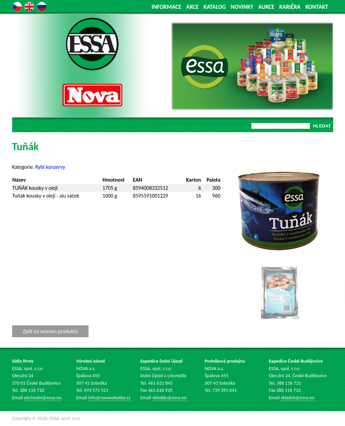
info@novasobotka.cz (109, 397)
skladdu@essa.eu (169, 397)
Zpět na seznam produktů (50, 331)
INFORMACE (166, 7)
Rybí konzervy (50, 167)
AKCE (192, 7)
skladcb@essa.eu (298, 397)
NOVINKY (242, 7)
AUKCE (266, 7)
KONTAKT (316, 7)
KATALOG (214, 7)
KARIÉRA (289, 7)
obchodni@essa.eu (42, 397)
